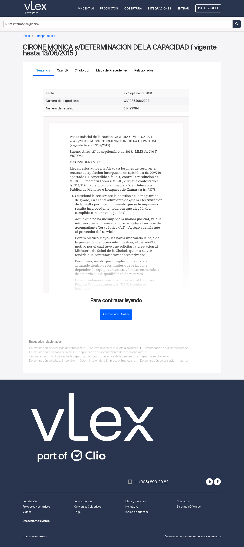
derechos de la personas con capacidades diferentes (136, 356)
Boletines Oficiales (189, 506)
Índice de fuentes (136, 511)
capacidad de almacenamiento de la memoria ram (111, 352)
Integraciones (159, 8)
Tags (77, 511)
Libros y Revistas (135, 501)
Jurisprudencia (83, 501)
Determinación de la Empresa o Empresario (107, 360)
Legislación (30, 501)
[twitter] (209, 481)
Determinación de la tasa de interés (51, 352)
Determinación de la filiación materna (164, 360)
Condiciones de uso (34, 536)
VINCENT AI (86, 8)
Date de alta (208, 8)
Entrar (183, 8)
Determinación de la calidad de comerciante (57, 348)
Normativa (131, 506)
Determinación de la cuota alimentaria (114, 348)
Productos (109, 8)
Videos (27, 511)
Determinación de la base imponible (52, 360)
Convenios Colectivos (87, 506)
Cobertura (133, 8)
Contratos (183, 501)
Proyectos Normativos (36, 506)
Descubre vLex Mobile (36, 521)
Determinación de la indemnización (166, 348)
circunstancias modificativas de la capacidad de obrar (63, 356)
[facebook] (217, 481)
